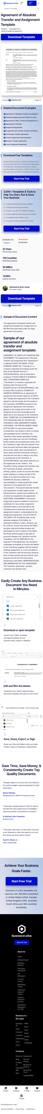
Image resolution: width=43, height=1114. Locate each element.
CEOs (20, 957)
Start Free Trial (21, 178)
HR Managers (21, 975)
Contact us (19, 1064)
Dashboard (20, 1039)
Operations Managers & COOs (21, 1007)
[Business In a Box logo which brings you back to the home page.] (11, 3)
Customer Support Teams (21, 992)
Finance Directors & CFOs (21, 999)
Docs (18, 1042)
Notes (26, 1033)
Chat (17, 1029)
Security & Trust (27, 1071)
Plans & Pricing (26, 1060)
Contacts (19, 1035)
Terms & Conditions (7, 1109)
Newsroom (27, 1056)
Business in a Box (11, 1104)
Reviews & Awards (27, 1066)
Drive (18, 1045)
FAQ (17, 1073)
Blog (17, 1059)
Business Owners (21, 964)
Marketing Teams (21, 985)
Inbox (26, 1027)
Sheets (26, 1036)
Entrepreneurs (21, 960)
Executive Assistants (21, 969)
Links (26, 1030)
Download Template (21, 37)
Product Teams (21, 980)
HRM (26, 1024)
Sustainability (28, 1075)
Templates (28, 1043)
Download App (19, 1069)
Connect (19, 1032)
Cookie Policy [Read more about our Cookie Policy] (30, 1109)
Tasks (26, 1040)
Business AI (19, 1025)
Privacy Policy (19, 1109)
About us (19, 1056)
